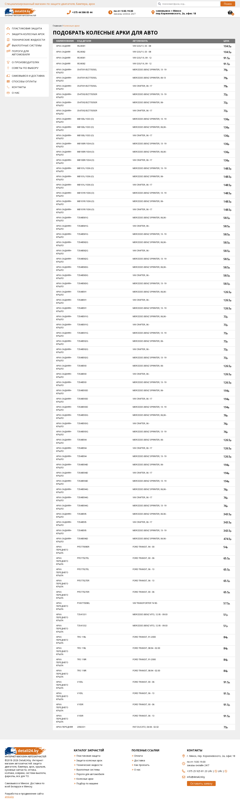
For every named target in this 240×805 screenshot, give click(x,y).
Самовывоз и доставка (28, 75)
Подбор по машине (87, 783)
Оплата (138, 755)
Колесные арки (84, 778)
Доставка (139, 760)
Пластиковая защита (27, 28)
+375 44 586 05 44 (82, 12)
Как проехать (142, 764)
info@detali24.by (196, 776)
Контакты (19, 87)
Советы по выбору (25, 68)
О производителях (25, 62)
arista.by (9, 796)
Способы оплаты (24, 81)
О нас (16, 92)
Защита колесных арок (28, 34)
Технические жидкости (28, 39)
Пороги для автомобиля (21, 52)
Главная (57, 25)
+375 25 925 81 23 (197, 771)
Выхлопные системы (27, 45)
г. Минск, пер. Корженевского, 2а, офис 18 (211, 756)
